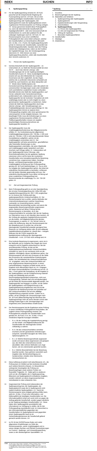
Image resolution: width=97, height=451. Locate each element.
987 (10, 83)
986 (25, 73)
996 (40, 197)
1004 (41, 402)
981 (23, 30)
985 (12, 69)
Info (89, 2)
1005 (28, 418)
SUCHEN (48, 1)
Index (8, 2)
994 (37, 166)
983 (18, 52)
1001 (27, 335)
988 (43, 107)
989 (40, 117)
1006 (41, 432)
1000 (37, 267)
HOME (6, 443)
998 (45, 237)
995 (15, 180)
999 (10, 261)
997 (29, 221)
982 (40, 34)
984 (28, 56)
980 (10, 26)
